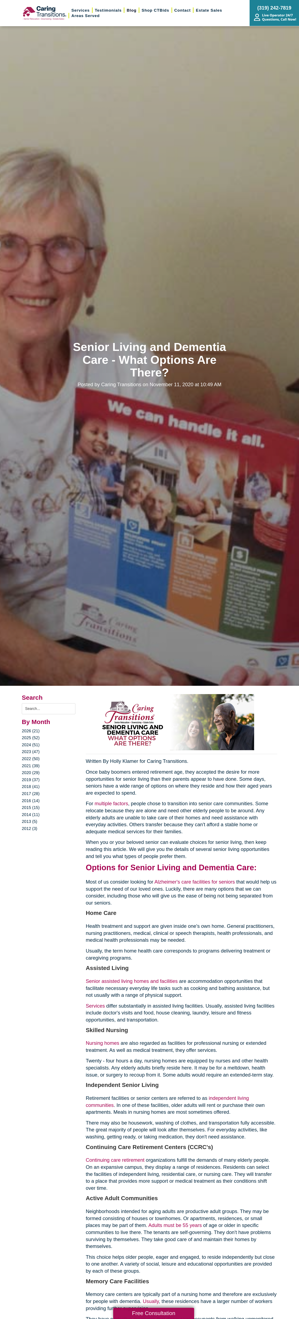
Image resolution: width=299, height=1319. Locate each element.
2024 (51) (31, 744)
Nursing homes (102, 1043)
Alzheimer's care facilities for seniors (194, 882)
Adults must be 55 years (175, 1225)
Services (95, 1006)
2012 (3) (29, 828)
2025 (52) (31, 737)
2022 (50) (31, 758)
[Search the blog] (48, 708)
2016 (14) (31, 800)
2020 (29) (31, 772)
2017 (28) (31, 793)
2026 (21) (31, 731)
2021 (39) (31, 765)
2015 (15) (31, 807)
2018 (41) (31, 786)
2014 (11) (31, 814)
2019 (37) (31, 779)
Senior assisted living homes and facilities (132, 981)
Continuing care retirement (115, 1160)
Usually (151, 1301)
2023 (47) (31, 751)
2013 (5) (29, 821)
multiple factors (111, 803)
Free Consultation (153, 1313)
